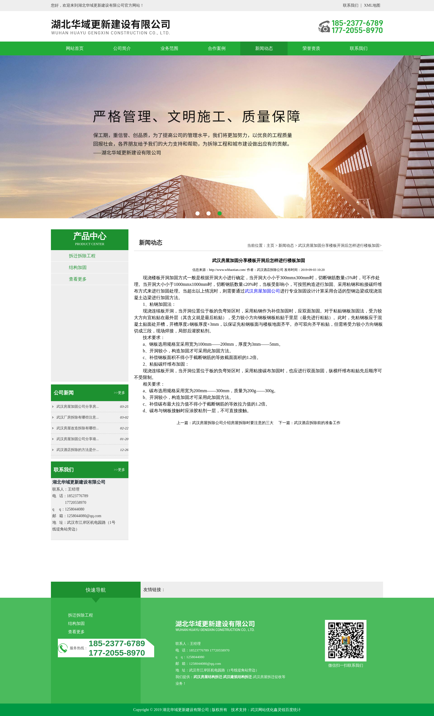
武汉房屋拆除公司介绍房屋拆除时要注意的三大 (232, 423)
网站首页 (75, 48)
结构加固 (78, 267)
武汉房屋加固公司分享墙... (77, 439)
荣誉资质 (311, 48)
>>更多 (119, 393)
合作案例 (217, 48)
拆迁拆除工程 (82, 255)
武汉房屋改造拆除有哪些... (77, 428)
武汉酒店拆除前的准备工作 (317, 423)
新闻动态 (264, 48)
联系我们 (350, 5)
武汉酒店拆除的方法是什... (77, 450)
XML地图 (372, 5)
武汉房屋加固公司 (262, 291)
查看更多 (78, 279)
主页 (270, 245)
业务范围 (169, 48)
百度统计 (293, 710)
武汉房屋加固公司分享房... (77, 406)
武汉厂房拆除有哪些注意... (77, 417)
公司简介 (122, 48)
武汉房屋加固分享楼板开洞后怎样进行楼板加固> (340, 245)
